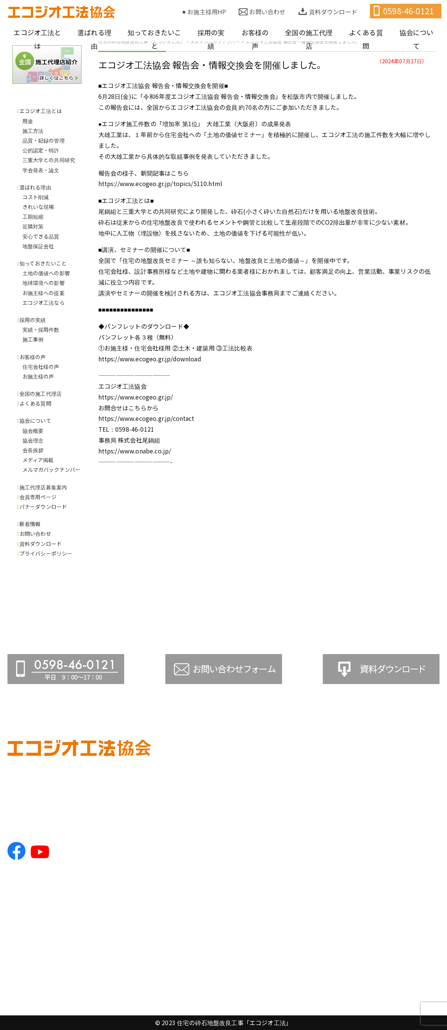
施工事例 (33, 339)
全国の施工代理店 (309, 39)
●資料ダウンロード (395, 959)
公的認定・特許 (40, 150)
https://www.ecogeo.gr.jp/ (135, 396)
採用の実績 (211, 39)
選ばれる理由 (94, 39)
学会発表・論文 (40, 170)
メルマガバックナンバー (51, 469)
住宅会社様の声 (40, 366)
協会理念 (33, 440)
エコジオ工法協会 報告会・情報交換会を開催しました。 (212, 64)
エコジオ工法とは (37, 39)
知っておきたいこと (154, 39)
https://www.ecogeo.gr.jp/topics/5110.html (160, 183)
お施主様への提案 (43, 293)
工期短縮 (33, 216)
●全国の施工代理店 (395, 776)
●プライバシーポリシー (401, 972)
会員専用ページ (37, 497)
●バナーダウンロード (398, 912)
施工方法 (33, 130)
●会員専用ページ (392, 899)
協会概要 (33, 430)
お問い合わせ (267, 11)
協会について (416, 39)
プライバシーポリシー (46, 553)
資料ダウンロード (333, 11)
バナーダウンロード (43, 506)
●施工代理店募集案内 (398, 886)
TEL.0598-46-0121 (33, 823)
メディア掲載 (38, 460)
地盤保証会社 (38, 246)
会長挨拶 (33, 450)
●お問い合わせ (389, 946)
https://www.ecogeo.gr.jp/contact (146, 418)
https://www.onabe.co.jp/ (134, 450)
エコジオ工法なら (43, 302)
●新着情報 (383, 934)
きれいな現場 (38, 206)
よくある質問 (366, 39)
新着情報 (30, 524)
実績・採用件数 (40, 329)
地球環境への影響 (43, 282)
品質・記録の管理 (43, 140)
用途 (27, 121)
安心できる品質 (40, 236)
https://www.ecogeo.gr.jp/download (149, 358)
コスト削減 (35, 197)
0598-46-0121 (408, 10)
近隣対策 (33, 226)
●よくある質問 (389, 788)
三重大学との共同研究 (49, 160)
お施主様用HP (206, 11)
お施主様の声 (38, 376)
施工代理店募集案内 (43, 487)
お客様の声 (255, 39)
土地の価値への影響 (46, 273)
